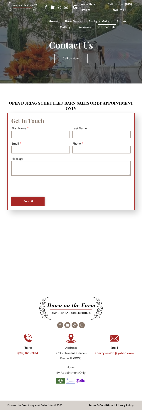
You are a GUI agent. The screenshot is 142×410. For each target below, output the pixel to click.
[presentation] (39, 186)
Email (15, 143)
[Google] (82, 325)
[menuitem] (53, 21)
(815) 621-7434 (27, 353)
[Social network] (52, 7)
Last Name (79, 128)
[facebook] (46, 7)
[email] (66, 7)
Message (17, 159)
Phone (76, 143)
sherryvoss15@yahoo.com (114, 353)
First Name (18, 128)
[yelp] (59, 7)
